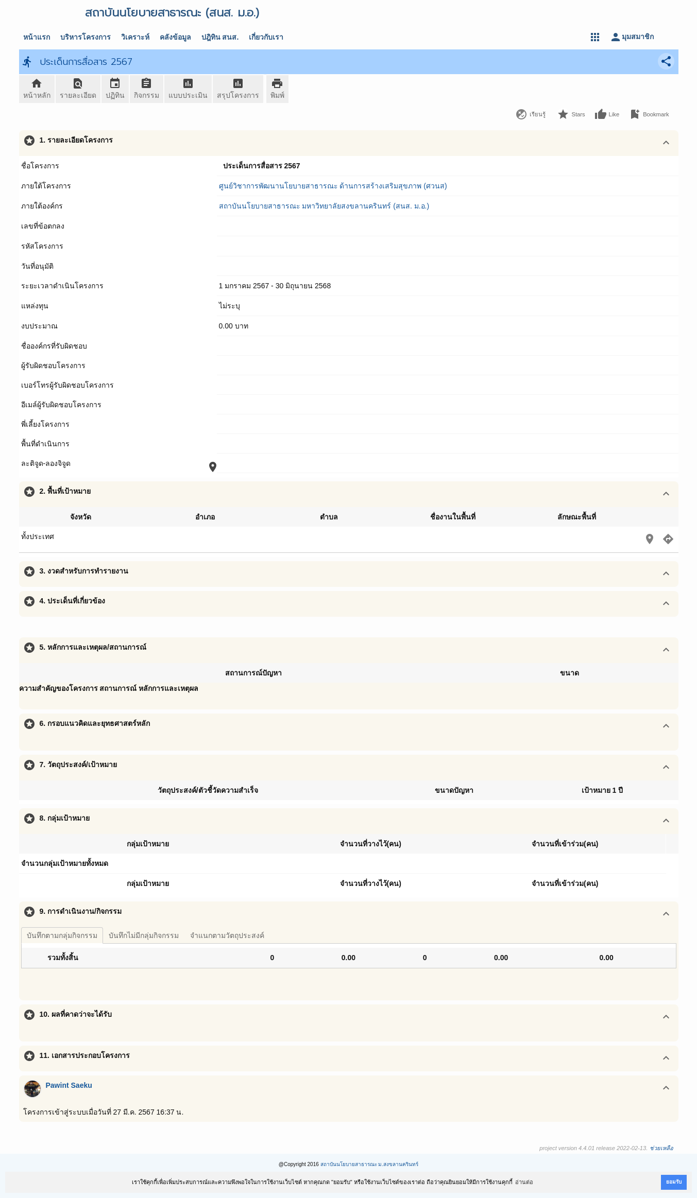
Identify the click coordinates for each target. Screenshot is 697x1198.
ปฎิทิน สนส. (220, 37)
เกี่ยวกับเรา (266, 37)
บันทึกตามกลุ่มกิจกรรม (62, 935)
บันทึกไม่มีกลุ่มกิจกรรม (144, 935)
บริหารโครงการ (85, 37)
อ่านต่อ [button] (524, 1182)
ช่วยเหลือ (661, 1148)
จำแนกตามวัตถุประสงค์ (227, 935)
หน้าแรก (36, 37)
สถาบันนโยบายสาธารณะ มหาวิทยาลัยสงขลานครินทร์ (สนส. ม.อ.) (324, 206)
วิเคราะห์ (135, 37)
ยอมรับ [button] (674, 1182)
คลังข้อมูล (175, 37)
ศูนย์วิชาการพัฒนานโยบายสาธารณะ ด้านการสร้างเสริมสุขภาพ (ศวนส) (333, 186)
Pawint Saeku (69, 1085)
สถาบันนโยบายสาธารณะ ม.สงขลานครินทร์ (369, 1164)
